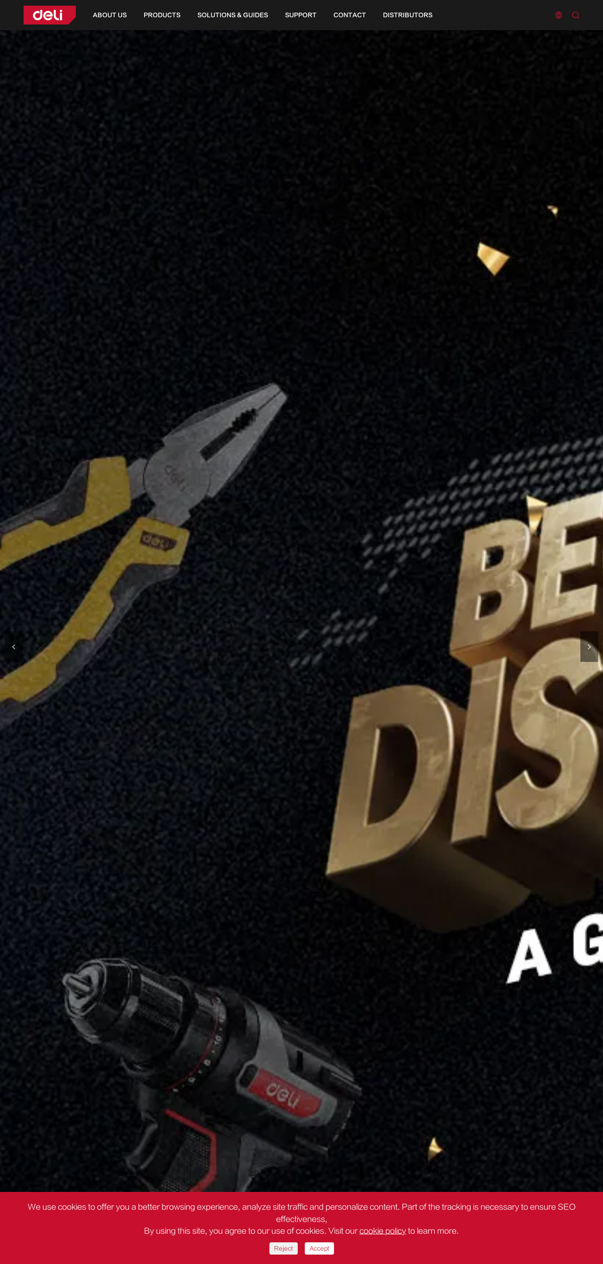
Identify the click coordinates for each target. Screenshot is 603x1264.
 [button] (589, 647)
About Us (110, 15)
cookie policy (382, 1231)
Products (162, 15)
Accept (319, 1248)
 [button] (13, 647)
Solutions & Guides (232, 15)
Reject (283, 1248)
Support (301, 15)
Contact (350, 15)
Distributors (407, 15)
